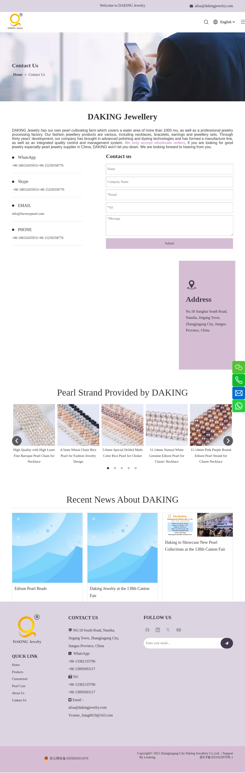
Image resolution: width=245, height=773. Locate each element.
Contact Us (19, 700)
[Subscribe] (227, 643)
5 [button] (136, 468)
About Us (18, 693)
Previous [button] (17, 441)
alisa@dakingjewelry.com (87, 708)
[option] (34, 435)
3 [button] (122, 468)
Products (17, 672)
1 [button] (108, 468)
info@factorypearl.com (28, 214)
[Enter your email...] (181, 643)
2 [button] (115, 468)
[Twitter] (168, 630)
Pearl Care (19, 686)
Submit (169, 243)
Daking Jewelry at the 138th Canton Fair (119, 592)
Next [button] (228, 441)
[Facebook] (147, 630)
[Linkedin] (157, 630)
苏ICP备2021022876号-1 (216, 757)
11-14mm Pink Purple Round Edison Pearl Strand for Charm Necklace (211, 456)
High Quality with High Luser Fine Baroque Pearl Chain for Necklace (34, 456)
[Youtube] (178, 630)
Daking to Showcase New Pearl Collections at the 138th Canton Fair (195, 546)
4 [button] (129, 468)
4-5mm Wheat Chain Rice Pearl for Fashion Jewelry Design (78, 456)
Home (16, 665)
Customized (19, 679)
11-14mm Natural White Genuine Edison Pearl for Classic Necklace (166, 456)
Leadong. (150, 757)
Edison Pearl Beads (31, 589)
